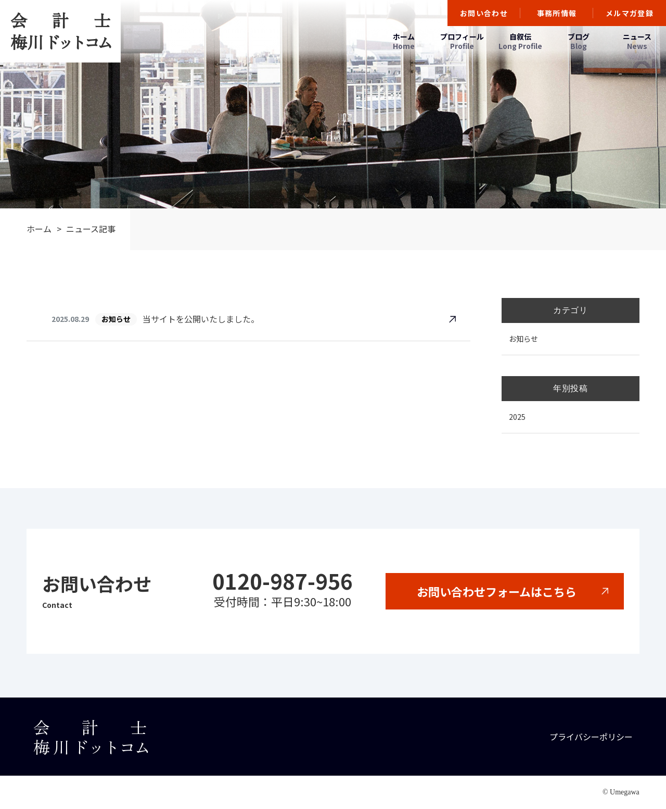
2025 (517, 417)
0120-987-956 (282, 581)
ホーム (39, 228)
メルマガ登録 (630, 13)
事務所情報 (557, 13)
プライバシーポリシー (591, 736)
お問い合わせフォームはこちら (497, 591)
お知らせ (523, 338)
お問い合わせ (484, 13)
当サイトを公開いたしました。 (201, 319)
